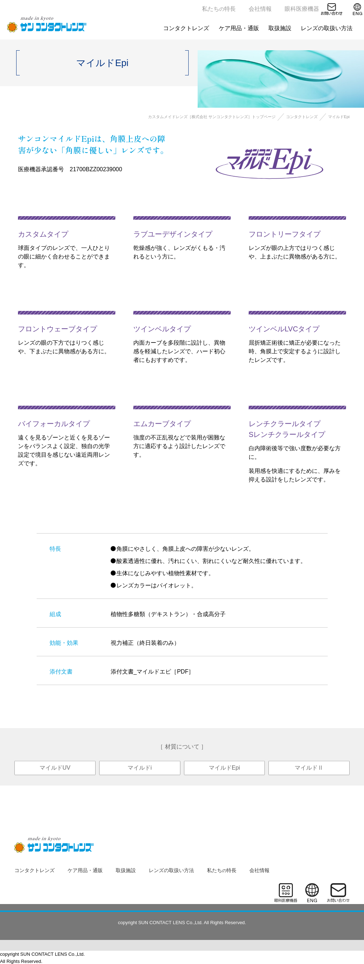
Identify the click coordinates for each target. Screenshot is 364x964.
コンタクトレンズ (186, 28)
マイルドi (140, 775)
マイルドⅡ (309, 775)
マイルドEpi (224, 775)
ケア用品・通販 (239, 28)
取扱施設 (279, 28)
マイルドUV (55, 775)
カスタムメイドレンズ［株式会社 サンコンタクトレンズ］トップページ (212, 117)
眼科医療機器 (302, 9)
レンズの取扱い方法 (327, 28)
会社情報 (260, 9)
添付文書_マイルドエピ (141, 672)
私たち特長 (219, 9)
